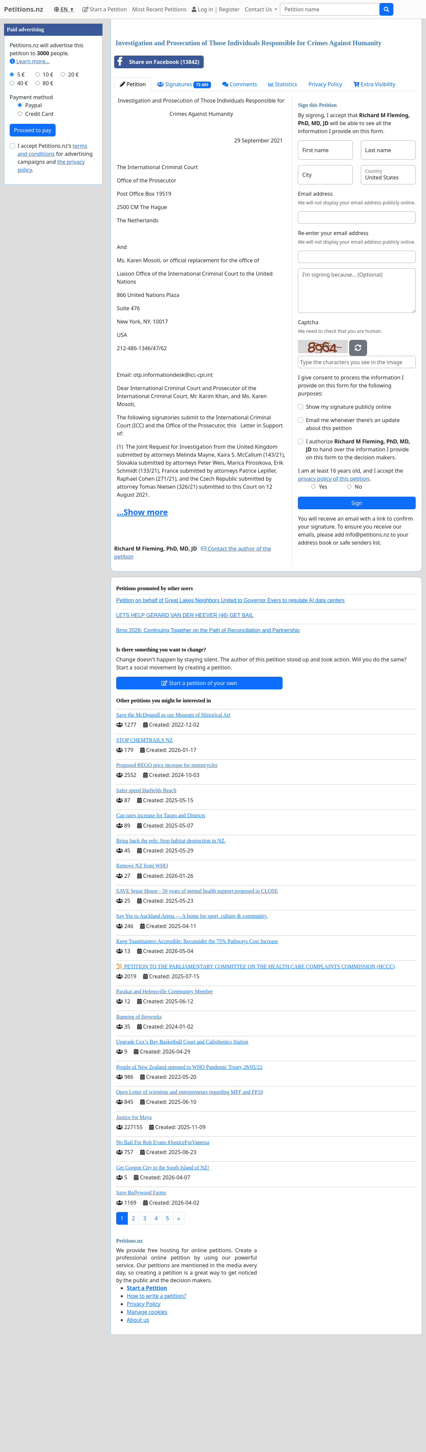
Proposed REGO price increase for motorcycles (166, 858)
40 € (22, 283)
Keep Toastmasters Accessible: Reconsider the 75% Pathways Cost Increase (197, 1034)
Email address (315, 287)
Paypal (33, 305)
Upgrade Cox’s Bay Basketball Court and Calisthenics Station (182, 1135)
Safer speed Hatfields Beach (146, 883)
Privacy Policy (325, 177)
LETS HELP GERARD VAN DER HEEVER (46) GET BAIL (185, 708)
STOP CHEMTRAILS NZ (144, 833)
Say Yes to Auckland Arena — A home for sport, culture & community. (192, 1009)
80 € (48, 283)
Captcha (308, 415)
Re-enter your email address (333, 326)
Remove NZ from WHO (142, 959)
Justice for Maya (134, 1210)
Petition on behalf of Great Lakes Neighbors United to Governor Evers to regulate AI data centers (230, 693)
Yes (323, 580)
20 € (73, 274)
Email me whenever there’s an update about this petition (353, 517)
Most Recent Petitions (159, 9)
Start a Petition (105, 9)
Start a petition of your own (199, 776)
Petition (133, 177)
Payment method (31, 297)
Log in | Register (215, 9)
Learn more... (30, 261)
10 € (48, 274)
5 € (21, 274)
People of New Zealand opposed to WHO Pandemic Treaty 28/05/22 (189, 1160)
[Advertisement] (266, 76)
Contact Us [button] (259, 9)
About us (138, 1413)
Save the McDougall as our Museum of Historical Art (173, 808)
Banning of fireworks (139, 1110)
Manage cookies (147, 1405)
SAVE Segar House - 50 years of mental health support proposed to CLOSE (197, 984)
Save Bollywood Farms (141, 1286)
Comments (239, 177)
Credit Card (39, 313)
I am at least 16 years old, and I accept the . (350, 568)
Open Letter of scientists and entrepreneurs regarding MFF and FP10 (189, 1185)
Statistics (282, 177)
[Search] (330, 9)
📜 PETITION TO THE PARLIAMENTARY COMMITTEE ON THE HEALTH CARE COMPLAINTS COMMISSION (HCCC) (255, 1060)
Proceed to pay (32, 330)
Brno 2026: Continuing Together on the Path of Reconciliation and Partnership (208, 723)
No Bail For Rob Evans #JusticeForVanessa (162, 1235)
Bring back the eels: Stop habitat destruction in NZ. (171, 934)
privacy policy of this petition (333, 572)
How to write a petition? (156, 1389)
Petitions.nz (23, 9)
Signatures (184, 177)
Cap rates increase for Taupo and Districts (160, 908)
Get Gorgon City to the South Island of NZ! (162, 1261)
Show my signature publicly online (348, 500)
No (358, 580)
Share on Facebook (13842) (156, 155)
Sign (356, 596)
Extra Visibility (374, 177)
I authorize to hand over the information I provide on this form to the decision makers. (358, 542)
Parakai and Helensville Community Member (164, 1085)
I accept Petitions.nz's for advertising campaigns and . (55, 357)
